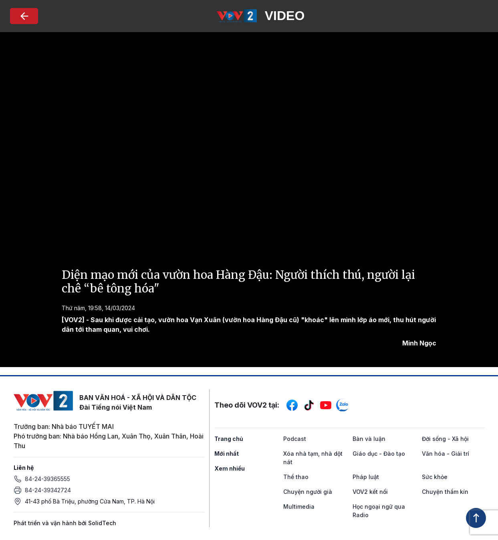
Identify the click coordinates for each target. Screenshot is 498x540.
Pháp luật (366, 476)
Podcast (294, 438)
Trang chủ (228, 438)
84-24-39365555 (47, 478)
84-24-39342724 (48, 490)
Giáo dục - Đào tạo (379, 453)
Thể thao (295, 476)
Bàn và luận (369, 438)
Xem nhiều (229, 468)
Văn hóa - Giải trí (445, 453)
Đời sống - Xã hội (445, 438)
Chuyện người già (307, 491)
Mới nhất (226, 453)
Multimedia (299, 506)
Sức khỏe (435, 476)
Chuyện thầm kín (445, 491)
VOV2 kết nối (370, 491)
